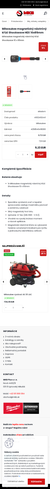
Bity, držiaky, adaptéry (36, 21)
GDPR (7, 357)
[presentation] (4, 59)
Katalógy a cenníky (14, 340)
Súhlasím (36, 481)
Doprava (9, 354)
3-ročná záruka (12, 336)
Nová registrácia (41, 5)
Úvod (4, 21)
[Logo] (25, 13)
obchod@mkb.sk (11, 397)
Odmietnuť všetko (15, 481)
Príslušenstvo (17, 21)
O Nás (8, 361)
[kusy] (23, 154)
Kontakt (9, 364)
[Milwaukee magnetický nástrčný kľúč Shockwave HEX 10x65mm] (25, 58)
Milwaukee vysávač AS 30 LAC (18, 294)
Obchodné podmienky (16, 347)
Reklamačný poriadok (15, 350)
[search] (45, 13)
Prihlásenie (27, 5)
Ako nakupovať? (13, 343)
